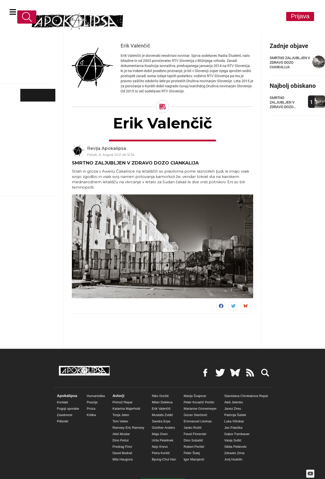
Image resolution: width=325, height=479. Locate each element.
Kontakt (47, 17)
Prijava (300, 16)
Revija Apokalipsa (106, 147)
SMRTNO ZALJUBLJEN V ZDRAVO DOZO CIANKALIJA (135, 162)
